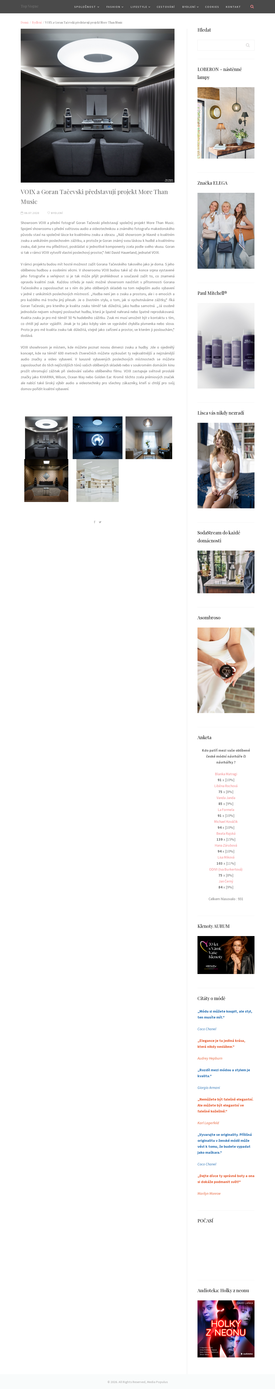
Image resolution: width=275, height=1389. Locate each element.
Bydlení (189, 7)
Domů (25, 22)
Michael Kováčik (226, 821)
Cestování (166, 7)
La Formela (226, 809)
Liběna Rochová (226, 785)
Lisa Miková (226, 857)
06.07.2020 (30, 213)
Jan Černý (225, 881)
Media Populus (157, 1382)
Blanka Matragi (226, 774)
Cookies (212, 7)
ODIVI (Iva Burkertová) (226, 869)
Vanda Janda (226, 797)
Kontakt (233, 7)
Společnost (85, 7)
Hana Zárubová (225, 845)
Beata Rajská (226, 833)
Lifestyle (139, 7)
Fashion (113, 7)
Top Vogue (30, 6)
